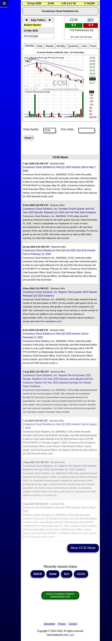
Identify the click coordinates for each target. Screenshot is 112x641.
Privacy (62, 623)
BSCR (38, 574)
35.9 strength (31, 36)
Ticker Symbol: (31, 129)
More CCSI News (83, 548)
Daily (40, 46)
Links (84, 46)
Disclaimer (49, 623)
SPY (90, 20)
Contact (72, 623)
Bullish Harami (32, 25)
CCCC (81, 574)
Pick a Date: (66, 129)
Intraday (29, 45)
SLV (66, 574)
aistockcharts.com (60, 595)
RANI (53, 574)
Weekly (49, 46)
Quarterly (73, 46)
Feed (93, 46)
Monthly (61, 46)
